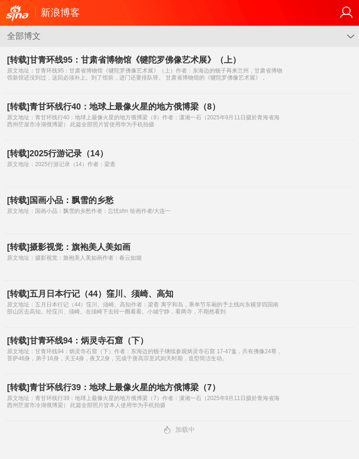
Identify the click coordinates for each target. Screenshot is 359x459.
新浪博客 (60, 12)
